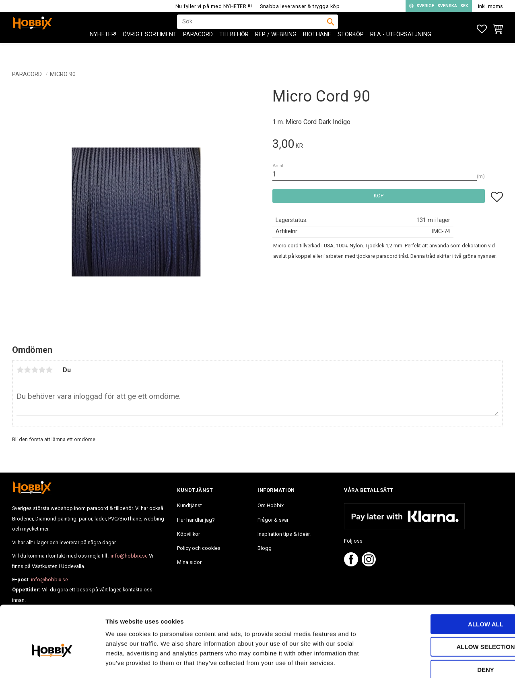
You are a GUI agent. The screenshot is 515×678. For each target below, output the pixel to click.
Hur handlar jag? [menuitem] (195, 520)
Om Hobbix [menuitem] (271, 505)
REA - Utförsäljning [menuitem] (400, 48)
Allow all (448, 581)
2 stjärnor (27, 369)
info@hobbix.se (129, 556)
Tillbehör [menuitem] (234, 48)
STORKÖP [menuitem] (351, 48)
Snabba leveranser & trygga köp (300, 6)
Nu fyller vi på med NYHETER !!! (213, 6)
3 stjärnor (34, 369)
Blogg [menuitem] (265, 548)
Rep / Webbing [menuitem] (276, 48)
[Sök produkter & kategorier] (252, 28)
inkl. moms (490, 6)
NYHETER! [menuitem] (103, 48)
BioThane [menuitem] (317, 48)
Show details (422, 662)
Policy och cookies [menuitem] (198, 548)
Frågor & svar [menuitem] (273, 520)
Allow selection (448, 604)
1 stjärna (20, 369)
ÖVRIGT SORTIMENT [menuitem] (150, 48)
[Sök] (330, 28)
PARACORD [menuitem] (198, 48)
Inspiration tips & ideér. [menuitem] (284, 534)
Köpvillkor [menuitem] (188, 534)
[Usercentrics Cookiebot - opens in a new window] (52, 662)
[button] (482, 29)
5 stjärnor (49, 369)
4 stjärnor (41, 369)
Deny (447, 627)
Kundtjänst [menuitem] (189, 505)
